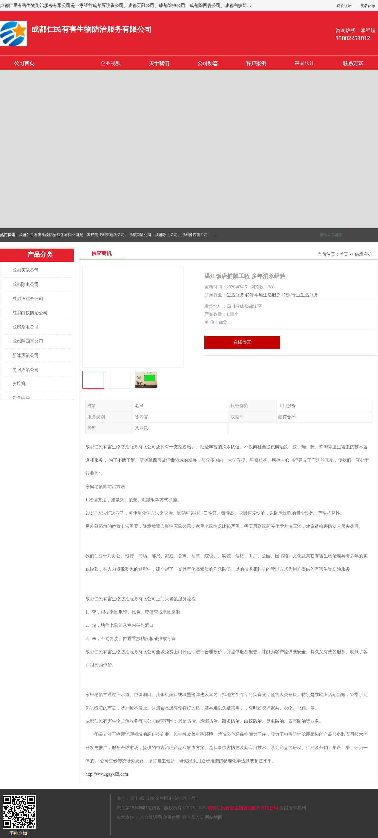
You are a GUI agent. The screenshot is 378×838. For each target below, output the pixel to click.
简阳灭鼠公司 (25, 369)
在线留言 (242, 342)
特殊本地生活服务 (263, 295)
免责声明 (171, 817)
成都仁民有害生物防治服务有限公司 (243, 808)
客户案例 (256, 63)
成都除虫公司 (25, 284)
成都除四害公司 (27, 341)
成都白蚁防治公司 (30, 313)
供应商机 (67, 63)
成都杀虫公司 (25, 327)
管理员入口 (193, 817)
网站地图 (213, 817)
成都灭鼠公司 (25, 270)
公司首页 (24, 63)
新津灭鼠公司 (25, 355)
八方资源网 (151, 817)
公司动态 (208, 63)
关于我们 (159, 63)
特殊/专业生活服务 (300, 295)
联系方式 (353, 63)
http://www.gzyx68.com (106, 774)
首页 (344, 254)
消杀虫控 (21, 398)
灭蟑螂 (19, 383)
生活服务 (235, 295)
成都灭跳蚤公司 (27, 298)
